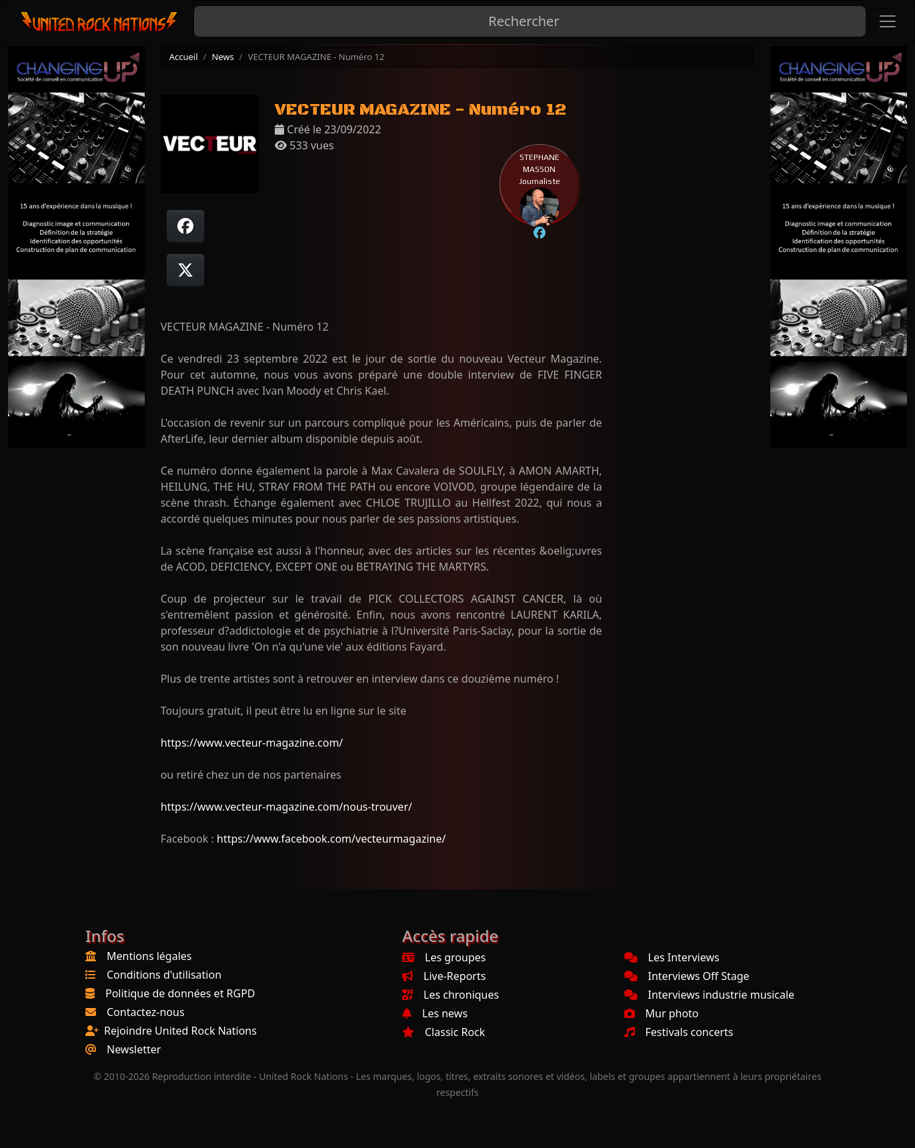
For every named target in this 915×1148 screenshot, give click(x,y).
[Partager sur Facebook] (185, 226)
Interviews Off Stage (687, 976)
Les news (435, 1013)
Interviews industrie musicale (709, 994)
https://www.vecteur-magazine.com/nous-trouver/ (286, 806)
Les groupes (444, 957)
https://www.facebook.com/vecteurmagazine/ (331, 838)
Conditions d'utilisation (164, 974)
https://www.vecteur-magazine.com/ (252, 742)
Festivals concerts (679, 1032)
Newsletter (134, 1049)
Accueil (183, 57)
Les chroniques (450, 994)
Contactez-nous (146, 1012)
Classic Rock (443, 1032)
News (222, 57)
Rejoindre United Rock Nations (180, 1030)
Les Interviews (672, 957)
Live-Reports (444, 976)
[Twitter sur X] (185, 270)
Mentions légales (149, 956)
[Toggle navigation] (887, 21)
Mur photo (661, 1013)
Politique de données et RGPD (180, 993)
